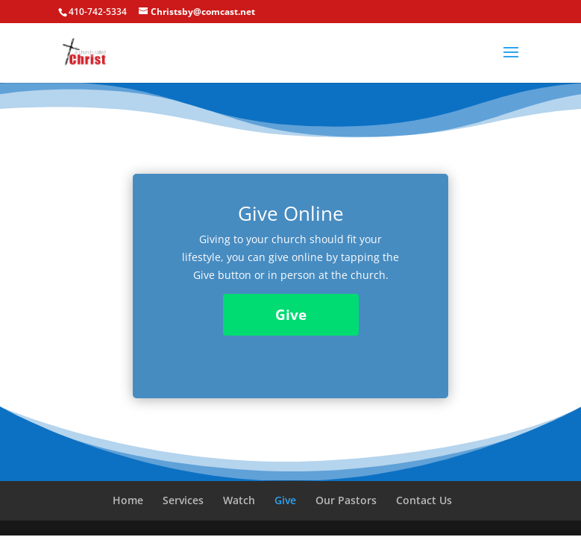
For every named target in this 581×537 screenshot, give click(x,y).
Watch (239, 500)
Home (128, 500)
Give (291, 314)
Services (183, 500)
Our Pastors (346, 500)
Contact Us (424, 500)
